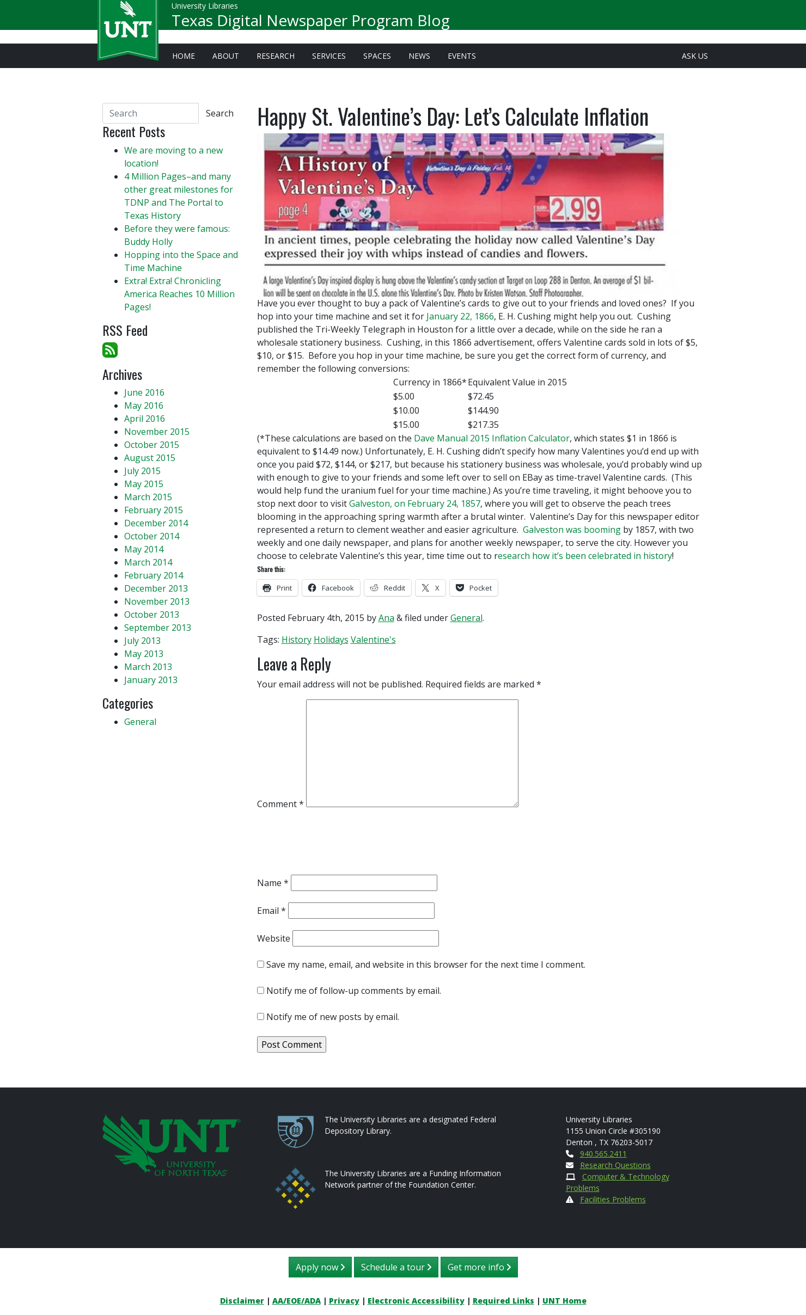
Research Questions (615, 1165)
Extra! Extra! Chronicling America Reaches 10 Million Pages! (179, 294)
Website (273, 938)
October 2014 (151, 536)
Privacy (344, 1300)
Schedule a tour (396, 1267)
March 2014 (148, 562)
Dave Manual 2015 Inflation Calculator (492, 438)
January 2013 (151, 680)
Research (276, 56)
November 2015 (157, 432)
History (297, 640)
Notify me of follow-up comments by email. (353, 991)
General (466, 618)
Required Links (503, 1300)
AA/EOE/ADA (296, 1300)
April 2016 (144, 419)
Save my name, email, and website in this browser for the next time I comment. (425, 964)
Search (220, 113)
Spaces (377, 56)
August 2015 (149, 458)
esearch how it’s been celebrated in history (585, 556)
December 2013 (156, 588)
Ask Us (695, 56)
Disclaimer (242, 1300)
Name (273, 883)
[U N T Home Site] (171, 1144)
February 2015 (153, 510)
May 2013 (143, 654)
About (225, 56)
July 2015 (142, 471)
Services (329, 56)
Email (271, 911)
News (419, 56)
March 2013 (148, 667)
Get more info (479, 1267)
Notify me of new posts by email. (332, 1017)
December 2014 (156, 523)
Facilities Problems (613, 1199)
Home (183, 56)
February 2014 (153, 575)
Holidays (331, 640)
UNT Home (564, 1300)
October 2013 (151, 614)
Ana (386, 618)
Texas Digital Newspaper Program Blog (311, 25)
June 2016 (144, 392)
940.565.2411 (603, 1153)
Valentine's (373, 640)
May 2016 (143, 405)
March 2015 (148, 497)
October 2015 (151, 445)
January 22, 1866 (460, 316)
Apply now (320, 1267)
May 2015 (143, 484)
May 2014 (143, 549)
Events (462, 56)
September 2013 (157, 628)
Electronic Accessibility (416, 1300)
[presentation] (340, 845)
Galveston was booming (572, 530)
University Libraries (205, 10)
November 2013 (157, 601)
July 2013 (142, 641)
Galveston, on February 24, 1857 (414, 503)
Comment (280, 804)
